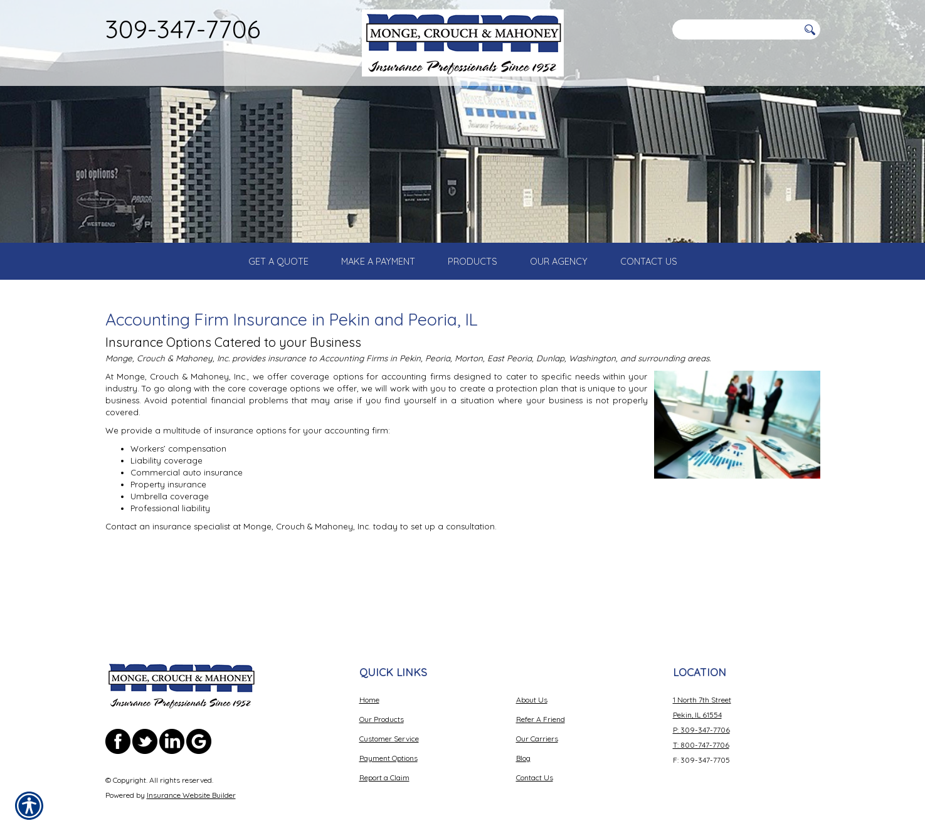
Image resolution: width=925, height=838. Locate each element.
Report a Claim (384, 765)
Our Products (381, 707)
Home (369, 687)
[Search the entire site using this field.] (735, 29)
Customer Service (389, 726)
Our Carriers (537, 726)
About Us (531, 687)
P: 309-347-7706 (701, 718)
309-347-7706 (182, 29)
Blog (523, 746)
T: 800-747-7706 (701, 733)
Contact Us (534, 765)
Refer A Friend (540, 707)
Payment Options (388, 746)
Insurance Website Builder (191, 783)
